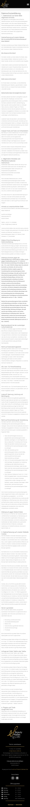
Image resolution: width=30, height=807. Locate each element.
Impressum (11, 804)
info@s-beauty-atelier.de (15, 751)
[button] (28, 4)
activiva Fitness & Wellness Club (20, 769)
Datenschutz (19, 804)
